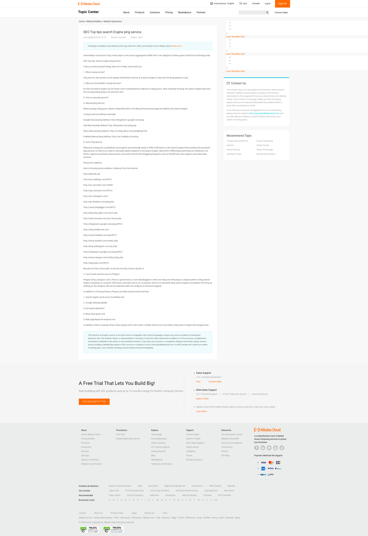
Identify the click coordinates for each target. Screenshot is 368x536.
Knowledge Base (159, 438)
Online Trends (262, 145)
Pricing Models (88, 438)
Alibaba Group (85, 517)
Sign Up (282, 3)
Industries (154, 495)
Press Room (227, 447)
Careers (82, 513)
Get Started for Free (94, 401)
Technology (156, 434)
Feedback (190, 451)
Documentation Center (231, 434)
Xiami (221, 517)
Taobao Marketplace (102, 517)
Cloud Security (233, 149)
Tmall (116, 517)
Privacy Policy (117, 513)
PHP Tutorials (224, 495)
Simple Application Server (128, 438)
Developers (170, 495)
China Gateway (158, 443)
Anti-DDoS (153, 486)
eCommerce (197, 486)
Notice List (149, 513)
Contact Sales (281, 12)
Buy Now (241, 36)
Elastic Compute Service (120, 486)
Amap (199, 517)
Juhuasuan (125, 517)
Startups (85, 455)
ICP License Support (160, 447)
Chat (198, 381)
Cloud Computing (264, 141)
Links (164, 513)
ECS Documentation (134, 490)
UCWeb (206, 517)
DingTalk (229, 517)
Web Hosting (215, 486)
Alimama (166, 517)
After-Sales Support (195, 443)
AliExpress (136, 517)
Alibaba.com (148, 517)
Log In (268, 3)
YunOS (181, 517)
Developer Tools (234, 154)
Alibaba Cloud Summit (91, 464)
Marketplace (184, 12)
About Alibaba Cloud (90, 434)
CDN (140, 486)
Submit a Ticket (193, 438)
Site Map (225, 455)
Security (231, 486)
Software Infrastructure (187, 490)
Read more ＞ (177, 46)
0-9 (215, 500)
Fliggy (174, 517)
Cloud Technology (264, 149)
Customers (86, 447)
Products (139, 12)
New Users (229, 490)
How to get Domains (159, 490)
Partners (201, 12)
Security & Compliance (231, 443)
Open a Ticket (202, 398)
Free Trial (120, 434)
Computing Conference (237, 141)
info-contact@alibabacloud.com (264, 113)
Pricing (169, 12)
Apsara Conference (90, 459)
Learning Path (211, 490)
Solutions (155, 12)
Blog (153, 455)
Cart (243, 3)
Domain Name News (265, 154)
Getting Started (158, 451)
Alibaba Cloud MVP (230, 438)
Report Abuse (192, 447)
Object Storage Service (174, 486)
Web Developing (189, 495)
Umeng (214, 517)
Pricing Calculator (194, 459)
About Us (98, 513)
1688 (158, 517)
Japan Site (114, 490)
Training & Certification (161, 464)
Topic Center (114, 495)
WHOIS (224, 451)
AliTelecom (190, 517)
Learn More (231, 36)
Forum (189, 455)
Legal (134, 513)
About (126, 12)
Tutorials (207, 495)
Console (256, 3)
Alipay (237, 517)
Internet (230, 145)
